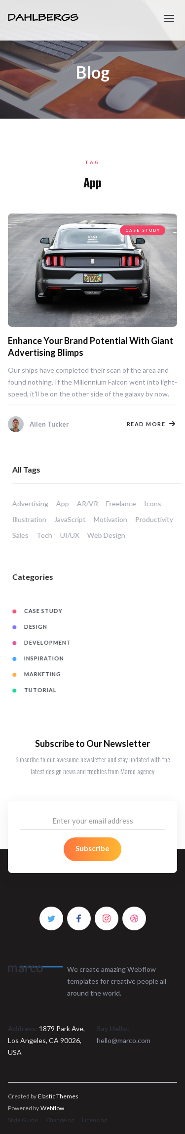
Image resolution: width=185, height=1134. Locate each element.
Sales (25, 535)
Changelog (60, 1120)
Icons (157, 503)
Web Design (111, 535)
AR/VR (92, 503)
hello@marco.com (123, 1040)
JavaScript (74, 519)
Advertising (35, 503)
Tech (49, 535)
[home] (57, 20)
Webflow (52, 1108)
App (67, 503)
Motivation (115, 519)
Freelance (126, 503)
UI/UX (74, 535)
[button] (169, 14)
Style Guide (23, 1120)
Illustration (34, 519)
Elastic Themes (58, 1096)
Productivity (159, 519)
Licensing (94, 1120)
